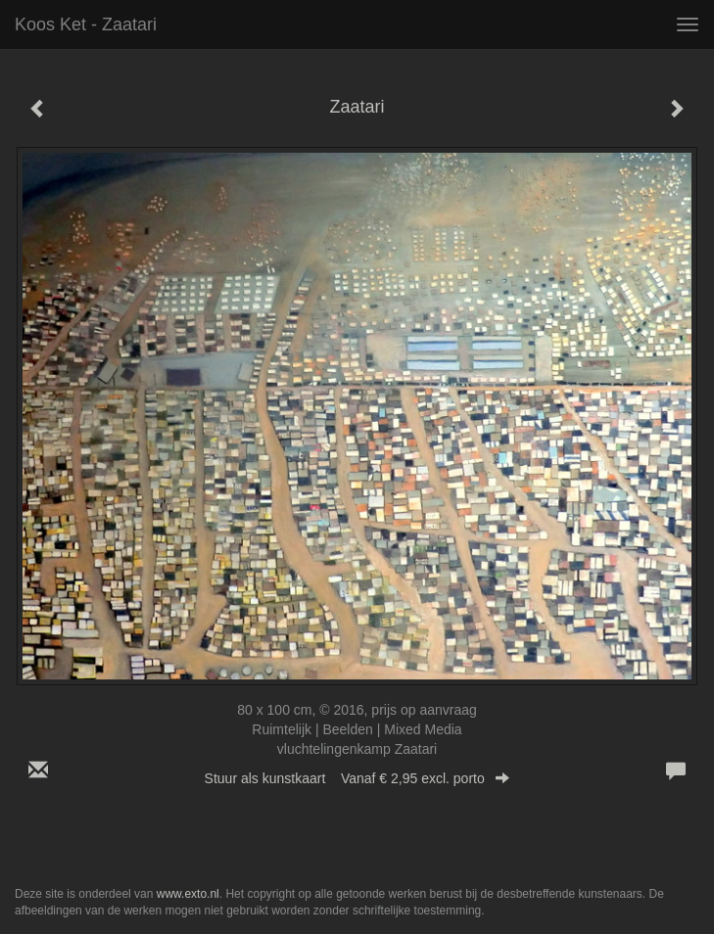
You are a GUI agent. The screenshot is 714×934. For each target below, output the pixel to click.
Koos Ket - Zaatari (86, 24)
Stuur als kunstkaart (357, 778)
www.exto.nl (188, 894)
